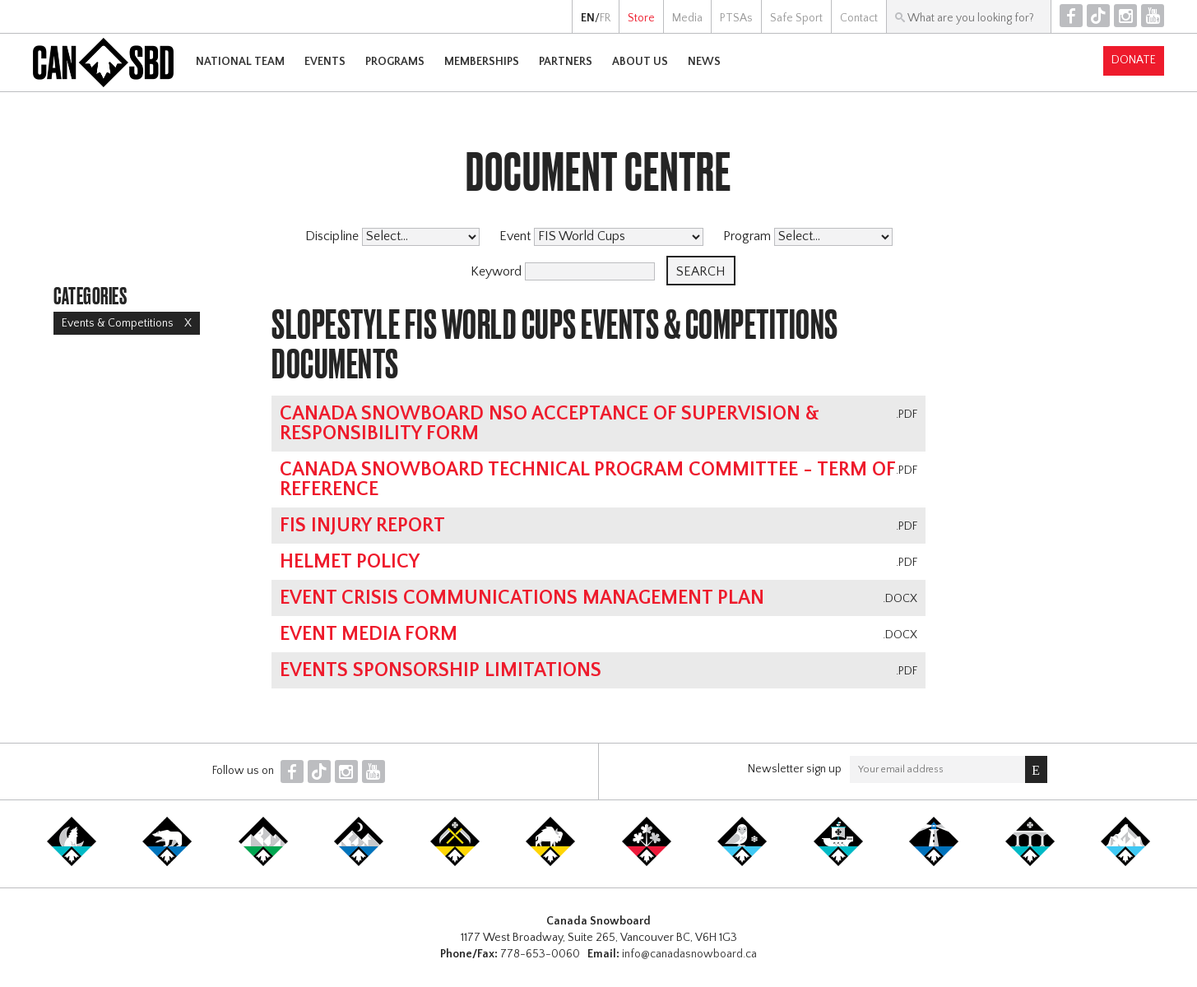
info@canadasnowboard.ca (689, 954)
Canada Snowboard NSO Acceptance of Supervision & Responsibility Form (549, 423)
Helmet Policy (350, 561)
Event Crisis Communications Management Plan (522, 598)
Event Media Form (368, 634)
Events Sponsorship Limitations (440, 670)
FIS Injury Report (362, 525)
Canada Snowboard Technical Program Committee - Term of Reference (587, 479)
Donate (1133, 60)
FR (605, 18)
